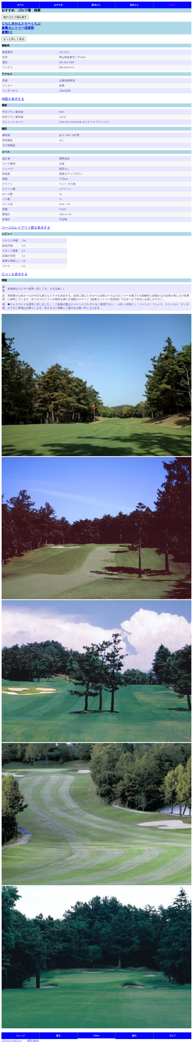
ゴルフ (172, 5)
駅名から (96, 5)
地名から (134, 5)
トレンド (20, 1035)
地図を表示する (13, 99)
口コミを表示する (15, 274)
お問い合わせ (33, 1040)
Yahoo (96, 1035)
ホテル (20, 5)
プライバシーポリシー (12, 1040)
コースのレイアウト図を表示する (26, 227)
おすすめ (58, 5)
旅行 (134, 1035)
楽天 (58, 1035)
